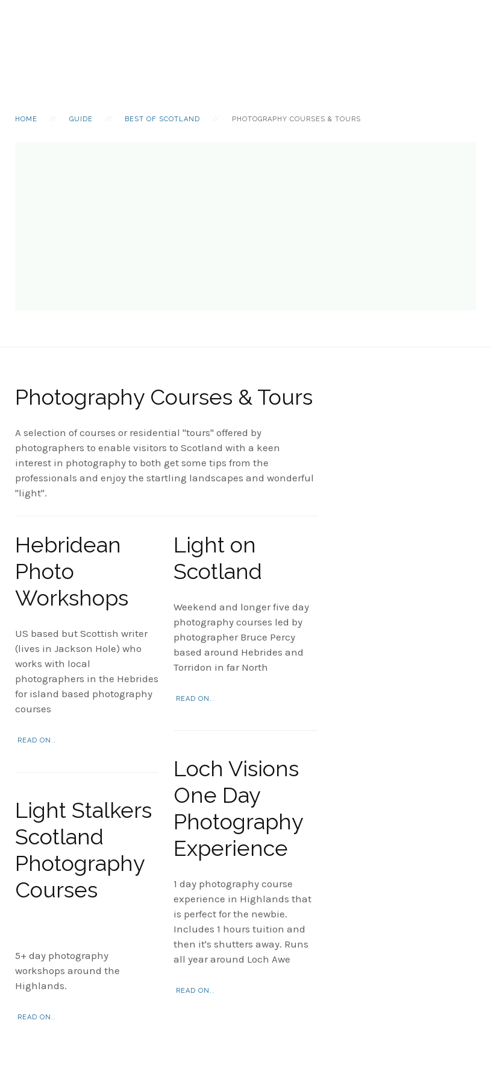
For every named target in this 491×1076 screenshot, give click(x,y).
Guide (81, 119)
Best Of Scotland (162, 119)
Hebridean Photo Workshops (71, 571)
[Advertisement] (245, 226)
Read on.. (36, 740)
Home (26, 119)
